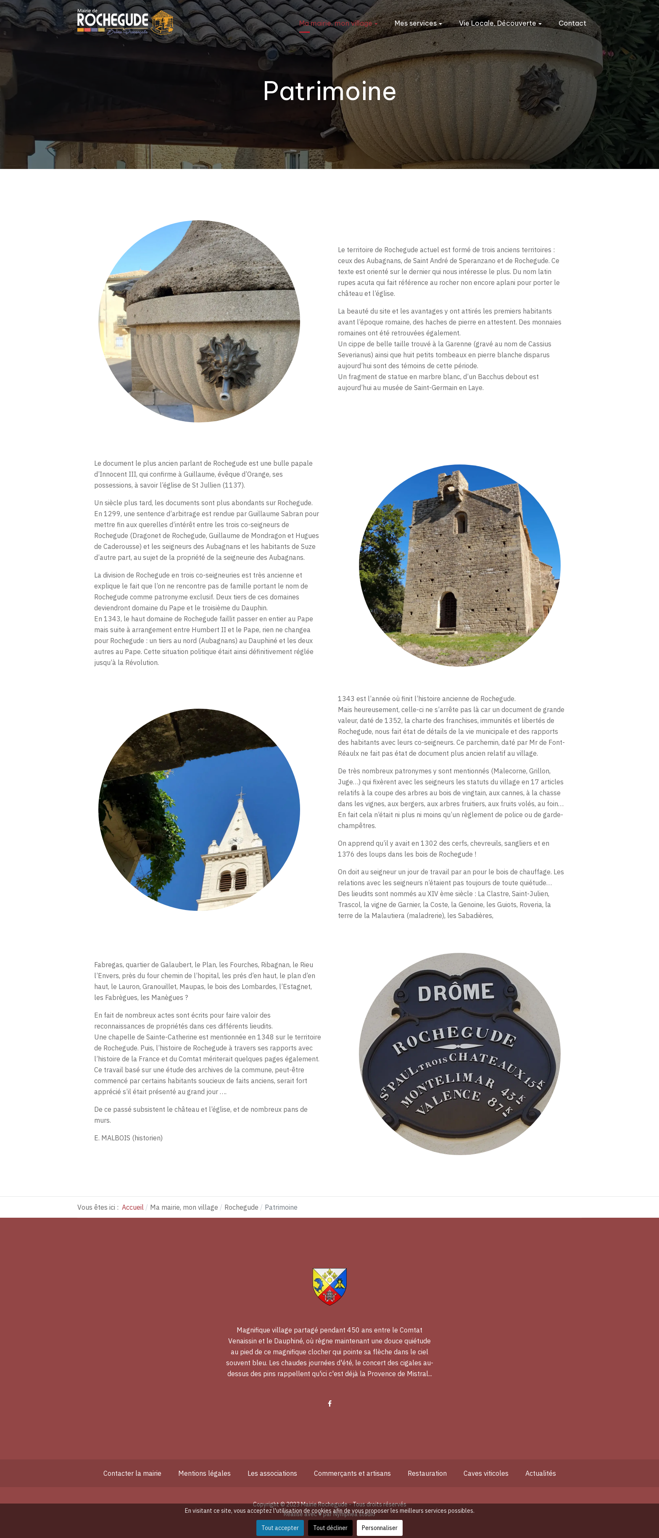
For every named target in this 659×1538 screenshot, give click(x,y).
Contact (572, 23)
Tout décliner (330, 1528)
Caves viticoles (486, 1473)
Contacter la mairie (132, 1473)
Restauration (427, 1473)
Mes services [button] (418, 23)
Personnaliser (380, 1528)
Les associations (272, 1473)
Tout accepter (280, 1528)
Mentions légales (204, 1473)
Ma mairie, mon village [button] (338, 23)
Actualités (540, 1473)
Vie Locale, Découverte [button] (500, 23)
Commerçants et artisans (352, 1473)
